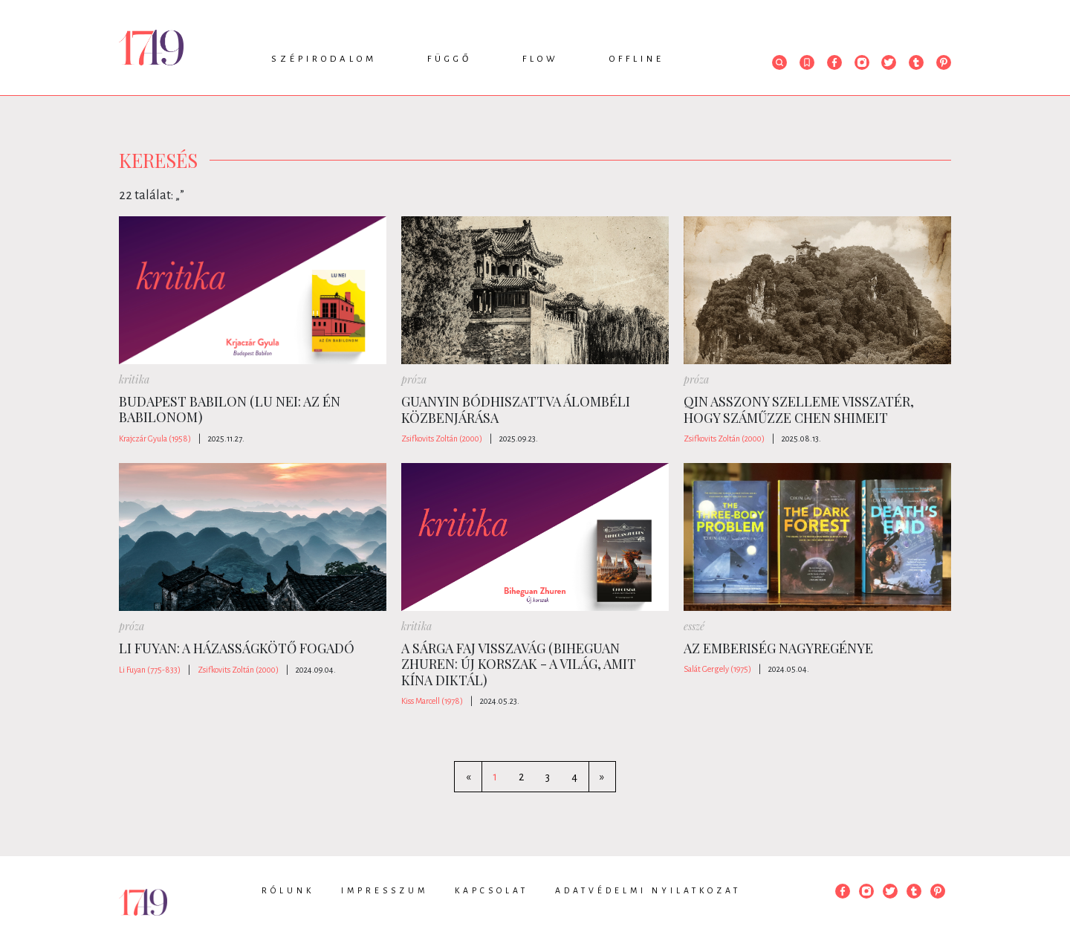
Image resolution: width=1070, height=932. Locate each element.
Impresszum (384, 890)
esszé (694, 626)
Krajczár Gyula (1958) (155, 438)
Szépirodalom (324, 59)
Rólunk (288, 890)
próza (414, 379)
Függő (449, 59)
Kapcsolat (491, 890)
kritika (134, 379)
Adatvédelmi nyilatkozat (648, 890)
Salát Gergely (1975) (717, 668)
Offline (636, 59)
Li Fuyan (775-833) (150, 669)
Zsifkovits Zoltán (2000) (441, 438)
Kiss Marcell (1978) (432, 700)
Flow (540, 59)
